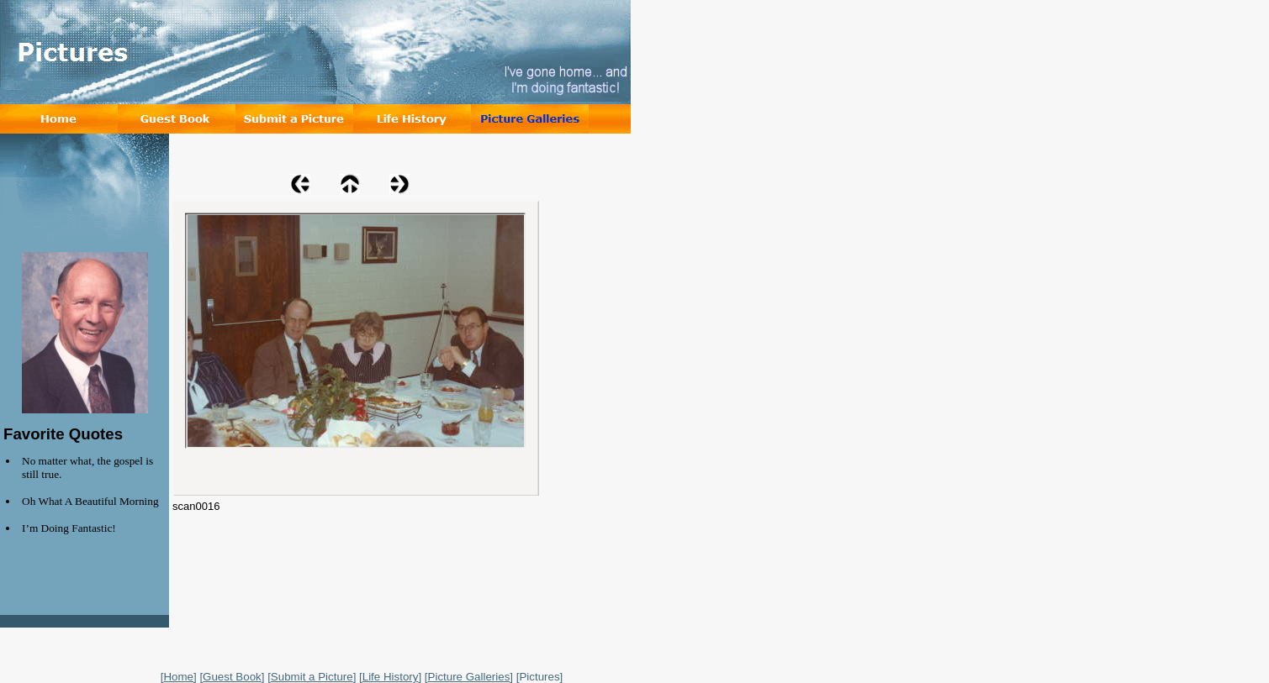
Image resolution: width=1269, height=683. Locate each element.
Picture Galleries (469, 676)
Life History (390, 676)
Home (178, 676)
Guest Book (232, 676)
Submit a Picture (312, 676)
